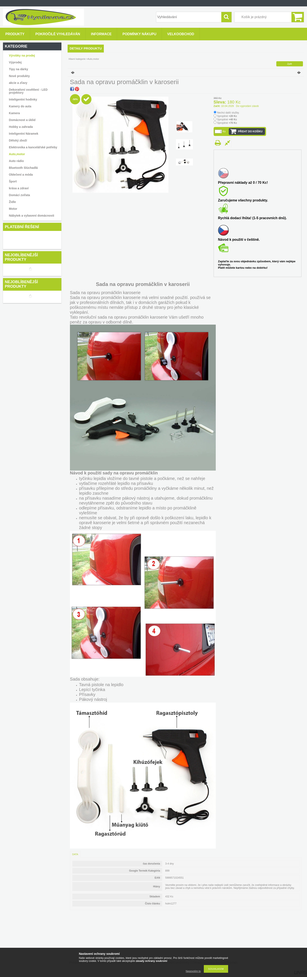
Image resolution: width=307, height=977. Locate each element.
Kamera (14, 113)
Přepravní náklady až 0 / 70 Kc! (243, 182)
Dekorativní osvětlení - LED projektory (28, 91)
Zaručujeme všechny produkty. (243, 200)
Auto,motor (17, 154)
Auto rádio (16, 161)
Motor (13, 208)
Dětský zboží (18, 140)
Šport (13, 181)
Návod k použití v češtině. (239, 239)
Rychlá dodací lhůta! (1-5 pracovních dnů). (252, 218)
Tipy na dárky (18, 69)
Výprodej (15, 62)
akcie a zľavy (18, 83)
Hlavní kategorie (77, 59)
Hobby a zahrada (21, 126)
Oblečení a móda (21, 174)
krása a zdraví (19, 188)
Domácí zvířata (19, 195)
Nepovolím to (193, 971)
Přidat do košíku (250, 131)
